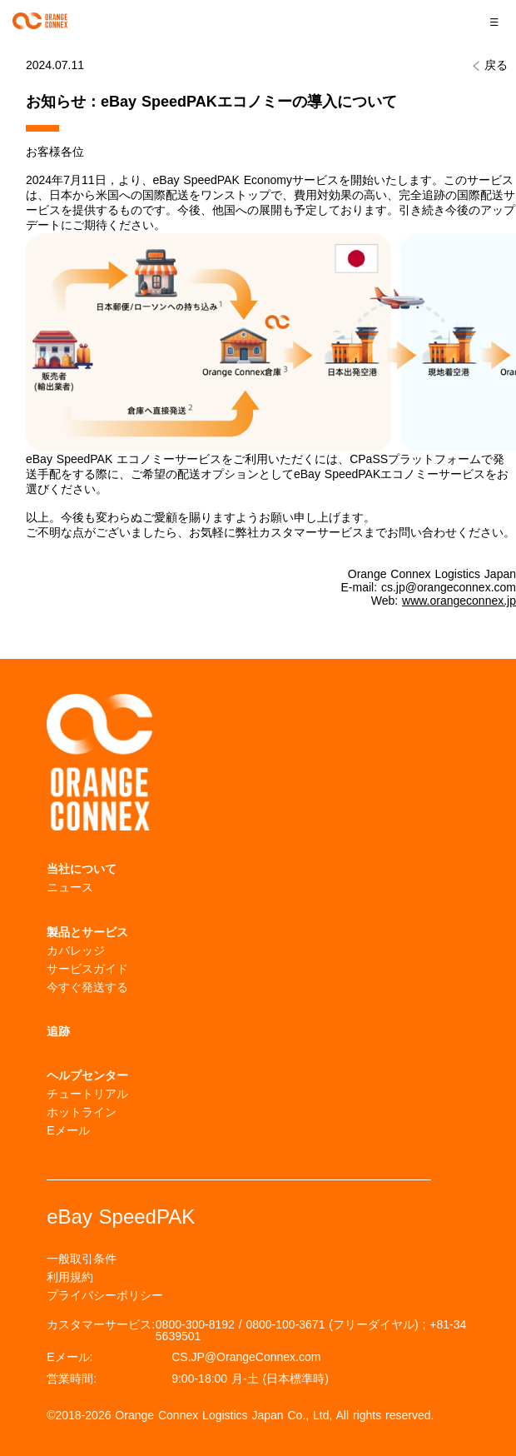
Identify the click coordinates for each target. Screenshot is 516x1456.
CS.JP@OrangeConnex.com (245, 1357)
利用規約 (70, 1277)
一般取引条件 (82, 1258)
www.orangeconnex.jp (459, 600)
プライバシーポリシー (105, 1295)
